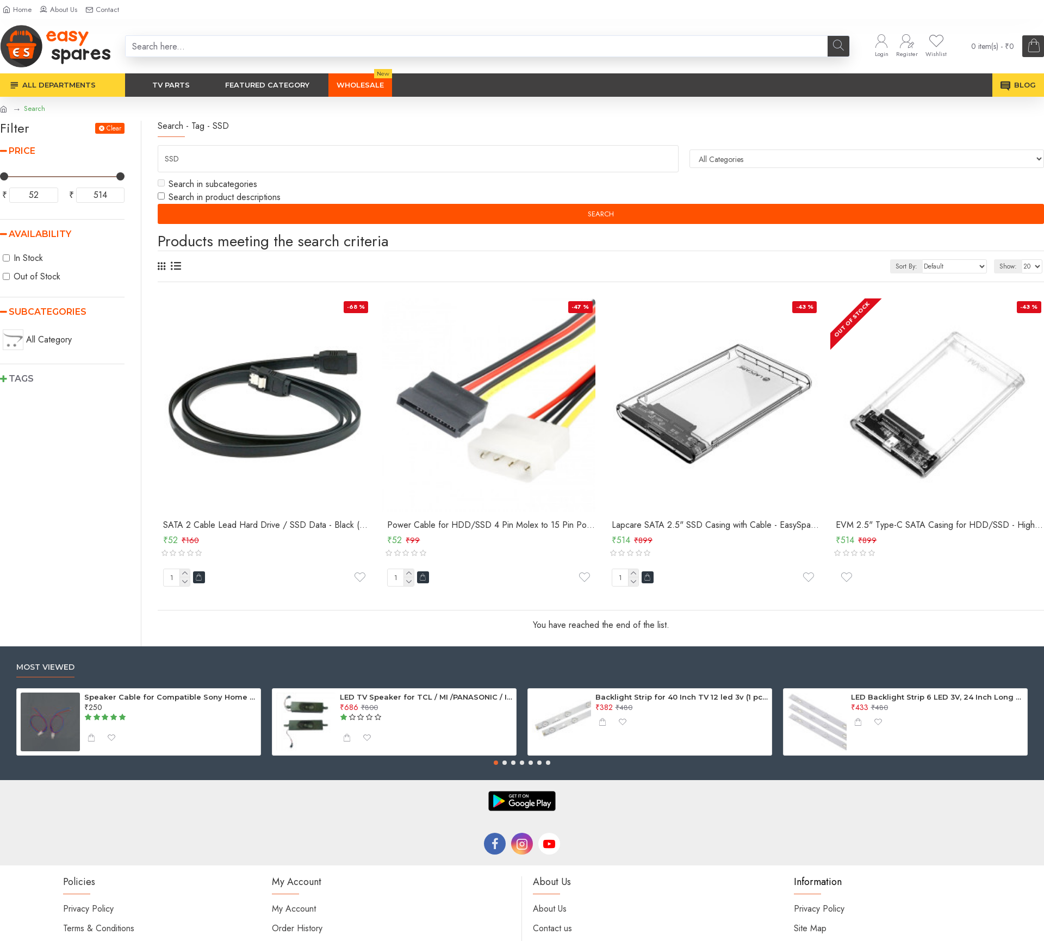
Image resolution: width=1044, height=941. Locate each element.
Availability (40, 234)
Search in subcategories (207, 184)
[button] (496, 763)
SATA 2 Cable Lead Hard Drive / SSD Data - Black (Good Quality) (267, 525)
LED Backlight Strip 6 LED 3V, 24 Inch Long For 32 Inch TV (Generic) (937, 697)
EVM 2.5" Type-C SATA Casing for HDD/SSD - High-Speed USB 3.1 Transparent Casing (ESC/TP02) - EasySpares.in (939, 525)
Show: (1008, 266)
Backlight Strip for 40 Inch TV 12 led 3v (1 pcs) (681, 697)
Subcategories (47, 312)
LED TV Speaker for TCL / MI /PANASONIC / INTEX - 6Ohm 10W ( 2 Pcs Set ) (426, 697)
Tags (21, 378)
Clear (114, 128)
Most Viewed (45, 667)
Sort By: (906, 266)
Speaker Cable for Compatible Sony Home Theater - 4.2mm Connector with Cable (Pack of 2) (170, 697)
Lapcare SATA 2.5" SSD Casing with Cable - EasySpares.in (715, 525)
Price (22, 151)
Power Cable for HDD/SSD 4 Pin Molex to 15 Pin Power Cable (491, 525)
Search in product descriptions (219, 197)
